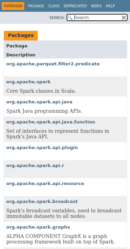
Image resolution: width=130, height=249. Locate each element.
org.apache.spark (28, 81)
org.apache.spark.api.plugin (42, 147)
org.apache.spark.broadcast (42, 201)
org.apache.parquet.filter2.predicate (53, 63)
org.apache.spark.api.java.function (50, 121)
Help (110, 6)
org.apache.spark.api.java (39, 101)
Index (96, 6)
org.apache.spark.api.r (35, 165)
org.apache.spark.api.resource (45, 183)
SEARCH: (57, 18)
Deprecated (75, 6)
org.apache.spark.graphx (38, 227)
